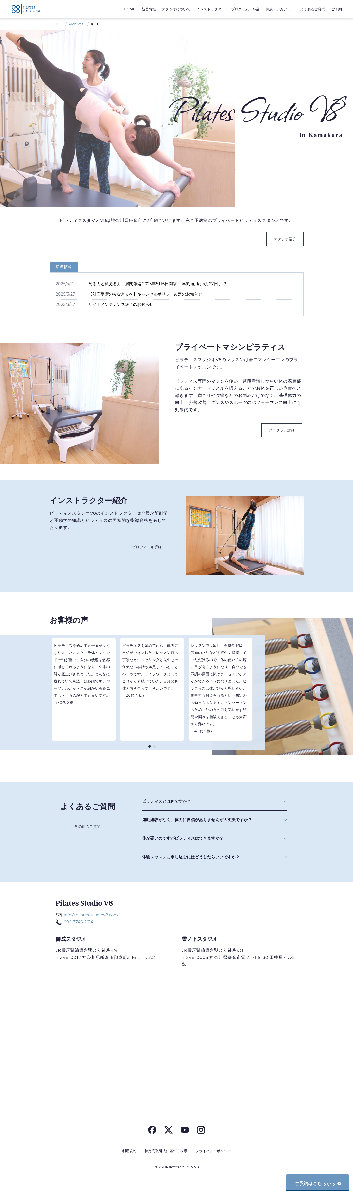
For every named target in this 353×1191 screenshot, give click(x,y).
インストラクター (210, 9)
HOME (129, 9)
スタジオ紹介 (285, 239)
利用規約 (129, 1150)
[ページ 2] (154, 746)
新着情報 (149, 9)
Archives (75, 24)
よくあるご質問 (312, 9)
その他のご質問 (87, 826)
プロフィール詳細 (147, 547)
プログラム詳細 (282, 430)
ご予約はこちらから (317, 1183)
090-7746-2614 (78, 922)
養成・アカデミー (280, 9)
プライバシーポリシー (213, 1150)
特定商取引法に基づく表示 (166, 1150)
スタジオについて (176, 9)
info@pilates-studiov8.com (91, 915)
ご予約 (336, 9)
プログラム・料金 (245, 9)
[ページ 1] (149, 746)
